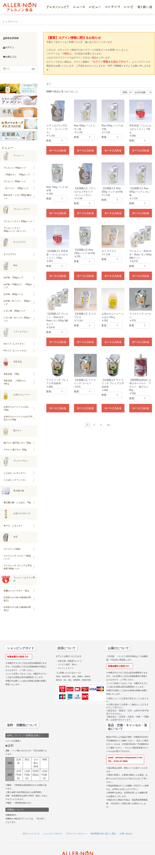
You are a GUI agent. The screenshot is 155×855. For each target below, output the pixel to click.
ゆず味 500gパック (19, 294)
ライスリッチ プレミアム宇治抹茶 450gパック (19, 567)
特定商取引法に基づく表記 (103, 833)
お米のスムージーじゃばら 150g (19, 408)
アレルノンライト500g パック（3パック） (19, 229)
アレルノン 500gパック (19, 181)
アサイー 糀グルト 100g (19, 449)
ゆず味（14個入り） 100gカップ (19, 286)
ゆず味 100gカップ (19, 277)
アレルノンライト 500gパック (19, 221)
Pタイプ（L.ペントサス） (19, 350)
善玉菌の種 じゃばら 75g (19, 502)
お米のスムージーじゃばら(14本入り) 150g (19, 418)
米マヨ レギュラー (19, 525)
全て (48, 83)
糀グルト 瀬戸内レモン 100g (19, 442)
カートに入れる (57, 150)
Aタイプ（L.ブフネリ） (19, 343)
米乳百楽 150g (19, 373)
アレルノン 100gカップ (19, 167)
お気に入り (10, 56)
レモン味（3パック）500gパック (19, 319)
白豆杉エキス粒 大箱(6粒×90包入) (19, 599)
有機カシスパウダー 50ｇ (19, 590)
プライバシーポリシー (76, 833)
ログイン (8, 47)
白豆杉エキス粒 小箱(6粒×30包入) (19, 608)
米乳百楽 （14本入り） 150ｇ (19, 382)
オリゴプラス (19, 254)
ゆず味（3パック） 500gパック (19, 302)
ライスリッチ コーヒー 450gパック (19, 557)
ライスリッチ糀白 (19, 549)
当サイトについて (31, 833)
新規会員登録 (11, 38)
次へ (109, 425)
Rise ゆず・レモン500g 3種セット (19, 196)
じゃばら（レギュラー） (19, 473)
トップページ (10, 21)
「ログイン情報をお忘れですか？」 (111, 61)
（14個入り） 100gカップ (19, 174)
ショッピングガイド (52, 833)
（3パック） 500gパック (19, 188)
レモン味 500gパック (19, 310)
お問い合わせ (126, 833)
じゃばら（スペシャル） (19, 479)
